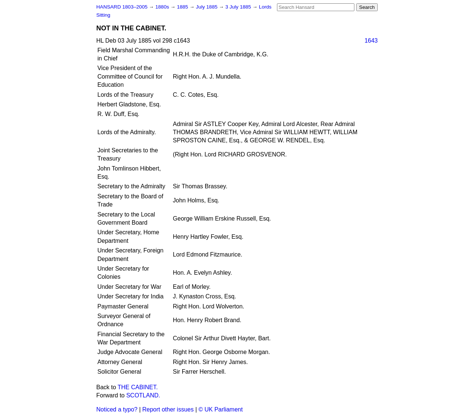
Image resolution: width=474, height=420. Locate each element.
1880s (162, 7)
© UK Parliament (220, 409)
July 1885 (207, 7)
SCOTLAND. (143, 395)
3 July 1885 (238, 7)
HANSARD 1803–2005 (121, 7)
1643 (371, 40)
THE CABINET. (138, 387)
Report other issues (168, 409)
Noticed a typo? (116, 409)
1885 (183, 7)
